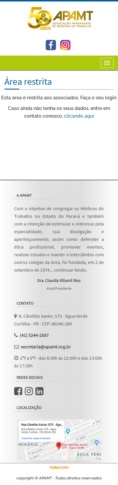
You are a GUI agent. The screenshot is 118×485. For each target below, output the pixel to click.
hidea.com (59, 467)
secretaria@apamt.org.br (46, 347)
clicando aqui (79, 116)
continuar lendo (70, 270)
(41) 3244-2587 (34, 335)
